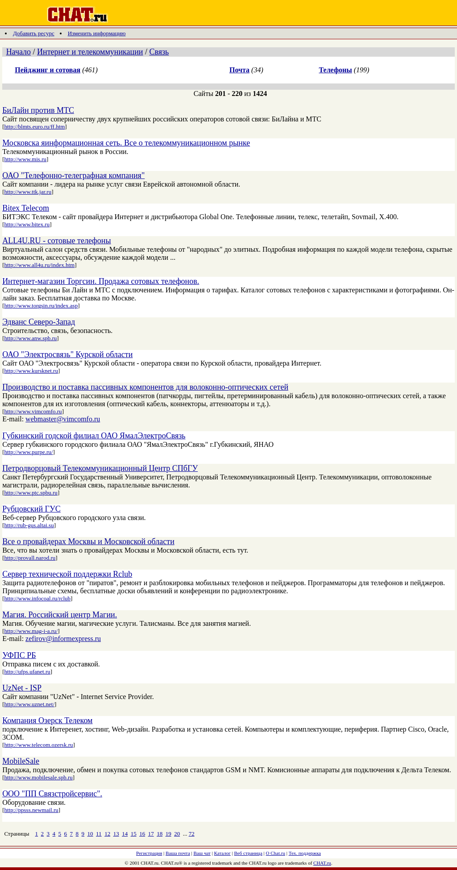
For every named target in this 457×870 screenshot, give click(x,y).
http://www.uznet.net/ (29, 704)
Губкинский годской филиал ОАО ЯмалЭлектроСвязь (93, 435)
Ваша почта (178, 853)
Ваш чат (202, 853)
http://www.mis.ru (25, 159)
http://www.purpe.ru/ (28, 452)
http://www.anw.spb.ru (30, 338)
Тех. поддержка (305, 853)
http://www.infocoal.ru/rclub (37, 598)
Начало (18, 51)
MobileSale (20, 761)
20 (177, 833)
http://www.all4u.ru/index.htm (39, 265)
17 (151, 833)
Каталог (222, 853)
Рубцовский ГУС (31, 508)
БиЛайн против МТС (38, 110)
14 (125, 833)
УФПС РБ (19, 655)
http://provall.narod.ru (29, 557)
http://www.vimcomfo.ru (33, 411)
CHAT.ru (322, 863)
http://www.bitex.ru (27, 224)
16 (142, 833)
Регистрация (149, 853)
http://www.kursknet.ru (31, 370)
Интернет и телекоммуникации (90, 51)
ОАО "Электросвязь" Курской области (67, 354)
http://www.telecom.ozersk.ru (38, 744)
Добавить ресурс (33, 33)
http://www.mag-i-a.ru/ (31, 631)
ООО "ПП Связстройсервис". (52, 793)
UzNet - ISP (22, 687)
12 (107, 833)
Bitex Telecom (25, 208)
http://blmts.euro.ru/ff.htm (34, 126)
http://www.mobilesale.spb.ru (38, 777)
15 (134, 833)
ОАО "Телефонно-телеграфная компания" (73, 175)
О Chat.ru (275, 853)
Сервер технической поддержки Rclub (67, 574)
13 (116, 833)
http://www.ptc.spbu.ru (30, 492)
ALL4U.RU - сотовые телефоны (56, 240)
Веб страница (248, 853)
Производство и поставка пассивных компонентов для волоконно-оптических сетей (145, 387)
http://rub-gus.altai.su (29, 525)
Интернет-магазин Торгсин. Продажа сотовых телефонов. (100, 281)
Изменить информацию (97, 33)
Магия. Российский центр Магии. (59, 614)
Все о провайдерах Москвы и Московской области (88, 541)
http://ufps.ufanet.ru (27, 671)
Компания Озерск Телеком (47, 720)
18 (159, 833)
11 (99, 833)
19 (168, 833)
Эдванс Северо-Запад (38, 321)
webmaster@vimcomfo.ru (62, 419)
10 (90, 833)
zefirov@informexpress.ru (63, 638)
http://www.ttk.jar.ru (27, 191)
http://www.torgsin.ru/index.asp (41, 305)
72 (192, 833)
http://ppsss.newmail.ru (31, 810)
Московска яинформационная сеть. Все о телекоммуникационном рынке (126, 142)
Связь (159, 51)
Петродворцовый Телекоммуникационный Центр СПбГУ (100, 468)
